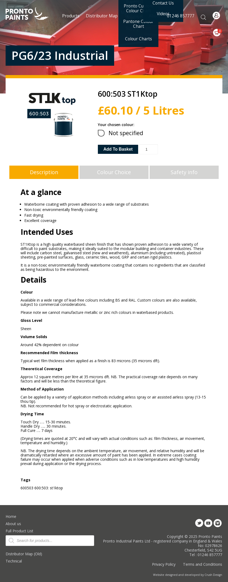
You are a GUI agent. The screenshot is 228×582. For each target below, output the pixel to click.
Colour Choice (114, 172)
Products (70, 16)
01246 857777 (180, 16)
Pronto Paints (32, 14)
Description (44, 172)
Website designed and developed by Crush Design (187, 574)
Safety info (184, 172)
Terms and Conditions (202, 564)
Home (11, 516)
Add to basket (118, 149)
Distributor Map (102, 16)
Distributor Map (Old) (24, 553)
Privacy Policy (163, 564)
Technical (14, 561)
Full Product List (19, 530)
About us (13, 523)
